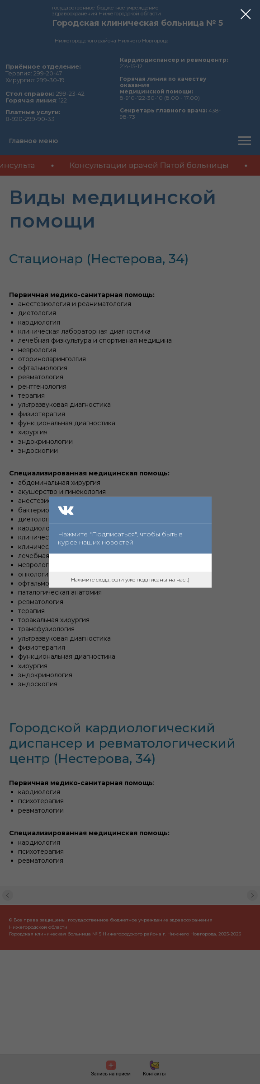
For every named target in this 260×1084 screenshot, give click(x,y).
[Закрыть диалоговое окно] (245, 14)
